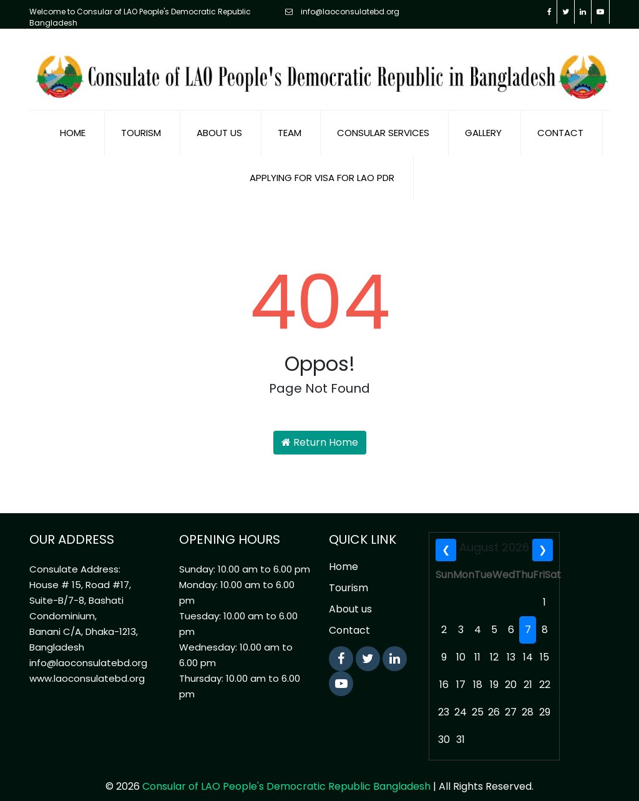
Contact (560, 120)
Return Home (319, 430)
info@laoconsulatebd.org (342, 11)
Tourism (141, 120)
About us (219, 120)
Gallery (483, 120)
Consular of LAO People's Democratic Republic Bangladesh (286, 774)
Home (72, 120)
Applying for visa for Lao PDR (322, 165)
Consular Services (383, 120)
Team (289, 120)
